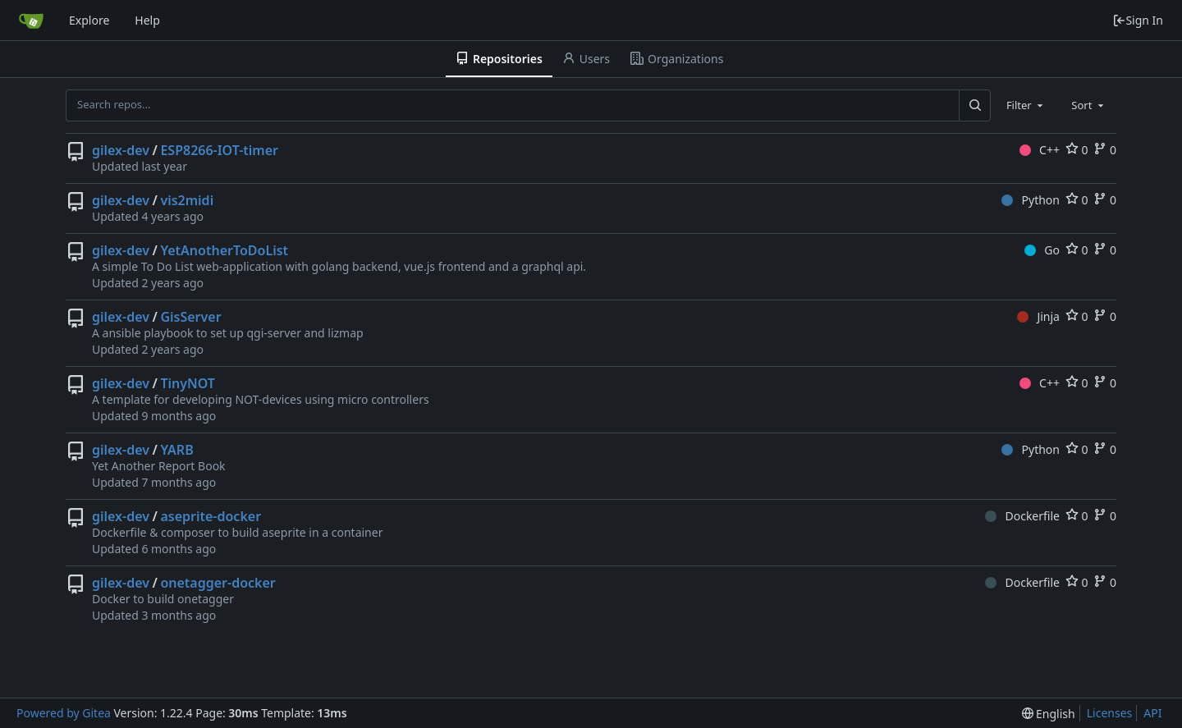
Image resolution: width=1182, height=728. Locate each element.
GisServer (190, 317)
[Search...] (974, 105)
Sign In (1137, 20)
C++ (1039, 150)
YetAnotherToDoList (224, 250)
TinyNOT (187, 383)
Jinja (1038, 316)
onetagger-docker (217, 583)
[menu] (1048, 713)
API (1152, 713)
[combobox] (1026, 105)
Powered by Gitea (63, 713)
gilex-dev (120, 150)
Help (147, 20)
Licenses (1110, 713)
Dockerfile (1022, 516)
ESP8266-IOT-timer (219, 150)
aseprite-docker (210, 516)
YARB (176, 450)
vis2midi (186, 200)
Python (1030, 200)
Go (1042, 250)
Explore (89, 20)
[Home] (31, 20)
